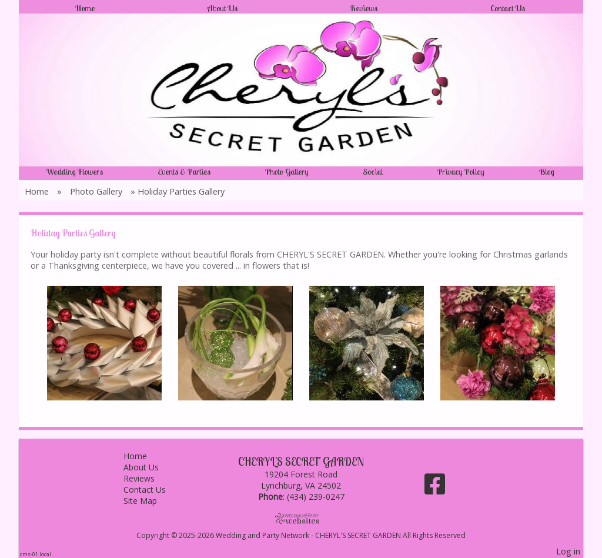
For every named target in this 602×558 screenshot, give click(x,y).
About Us (223, 8)
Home (85, 8)
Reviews (363, 8)
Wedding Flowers (74, 171)
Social (373, 171)
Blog (546, 171)
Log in (568, 551)
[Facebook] (434, 488)
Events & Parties (184, 171)
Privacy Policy (460, 171)
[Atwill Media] (301, 518)
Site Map (149, 500)
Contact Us (507, 8)
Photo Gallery (287, 171)
